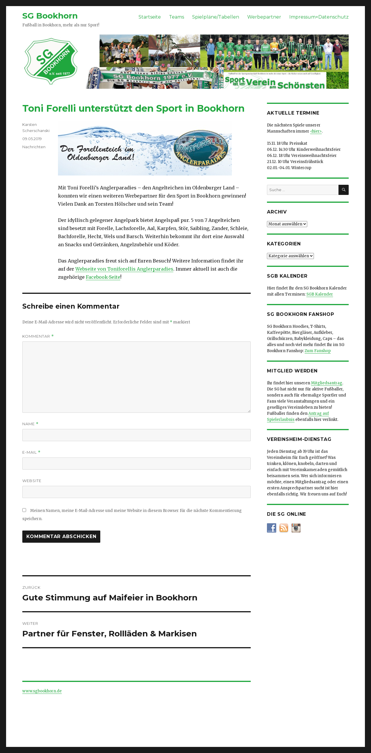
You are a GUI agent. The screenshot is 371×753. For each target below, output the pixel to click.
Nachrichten (34, 146)
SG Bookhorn (50, 16)
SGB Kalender (319, 294)
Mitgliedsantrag (326, 383)
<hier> (316, 131)
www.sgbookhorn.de (42, 691)
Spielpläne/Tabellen (215, 17)
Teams (176, 17)
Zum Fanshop (318, 350)
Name (30, 423)
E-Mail (31, 452)
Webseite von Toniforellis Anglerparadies (124, 269)
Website (31, 480)
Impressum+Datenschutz (319, 17)
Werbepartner (264, 17)
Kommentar (38, 336)
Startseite (150, 17)
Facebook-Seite (103, 277)
